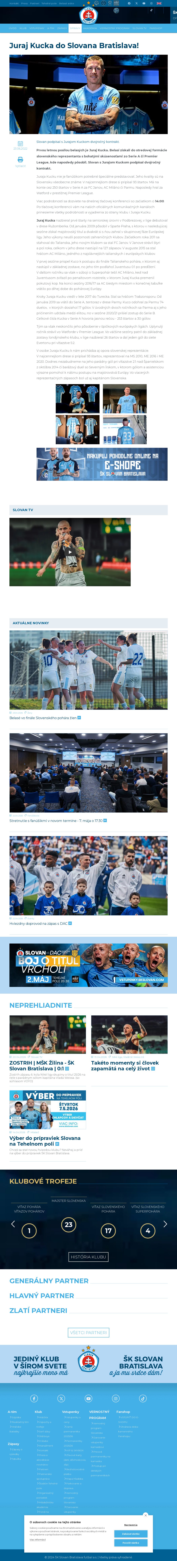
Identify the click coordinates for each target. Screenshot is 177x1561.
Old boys (43, 1431)
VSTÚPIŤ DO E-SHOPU (128, 1415)
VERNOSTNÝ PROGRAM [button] (115, 28)
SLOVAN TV (140, 28)
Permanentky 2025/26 (73, 1439)
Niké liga (117, 1044)
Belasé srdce (66, 3)
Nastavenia (130, 1525)
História (42, 1412)
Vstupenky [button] (36, 28)
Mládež (34, 1116)
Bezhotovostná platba (74, 1467)
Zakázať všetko (131, 1534)
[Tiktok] (151, 10)
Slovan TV (36, 1044)
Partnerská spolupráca (44, 1472)
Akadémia (90, 28)
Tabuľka (15, 1454)
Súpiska (15, 1412)
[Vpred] (165, 1219)
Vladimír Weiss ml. (133, 1044)
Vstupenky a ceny (72, 1415)
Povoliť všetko (131, 1543)
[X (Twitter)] (136, 3)
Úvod (13, 28)
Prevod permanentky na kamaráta (100, 1452)
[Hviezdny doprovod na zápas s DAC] (88, 875)
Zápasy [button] (62, 28)
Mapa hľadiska (73, 1474)
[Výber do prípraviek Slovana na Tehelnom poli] (47, 1101)
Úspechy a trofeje (44, 1420)
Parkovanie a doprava (72, 1481)
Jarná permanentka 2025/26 (72, 1427)
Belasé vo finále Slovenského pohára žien (44, 718)
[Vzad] (12, 1219)
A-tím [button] (50, 28)
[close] (145, 1515)
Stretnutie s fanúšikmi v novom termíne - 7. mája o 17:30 (57, 821)
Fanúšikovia (33, 815)
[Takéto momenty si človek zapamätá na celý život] (129, 1028)
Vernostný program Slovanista (71, 1493)
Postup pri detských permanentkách (100, 1466)
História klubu (88, 1252)
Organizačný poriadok (45, 1491)
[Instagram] (151, 3)
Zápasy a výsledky (15, 1447)
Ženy (29, 713)
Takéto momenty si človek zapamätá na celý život (125, 1053)
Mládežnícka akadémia (45, 1500)
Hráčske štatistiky (15, 1424)
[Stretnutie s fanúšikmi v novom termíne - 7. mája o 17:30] (88, 773)
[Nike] (88, 1285)
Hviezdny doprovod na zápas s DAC (40, 924)
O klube (42, 1436)
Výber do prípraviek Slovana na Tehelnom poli (45, 1125)
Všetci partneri (88, 1328)
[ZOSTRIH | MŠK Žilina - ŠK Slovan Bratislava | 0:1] (47, 1028)
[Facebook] (129, 3)
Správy (75, 28)
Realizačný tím (19, 1417)
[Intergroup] (68, 1315)
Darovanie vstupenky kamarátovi (71, 1507)
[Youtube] (144, 3)
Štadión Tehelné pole (47, 1481)
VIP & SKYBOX (74, 1445)
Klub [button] (23, 28)
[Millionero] (115, 1300)
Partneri (42, 1464)
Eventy (31, 918)
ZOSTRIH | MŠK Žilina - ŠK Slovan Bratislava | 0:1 (41, 1053)
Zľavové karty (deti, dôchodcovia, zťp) (75, 1455)
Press (24, 3)
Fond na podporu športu (46, 1510)
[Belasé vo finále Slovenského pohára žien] (88, 670)
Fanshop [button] (156, 28)
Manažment (45, 1441)
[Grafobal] (61, 1300)
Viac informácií (38, 1539)
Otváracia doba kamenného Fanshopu (128, 1427)
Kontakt (42, 1445)
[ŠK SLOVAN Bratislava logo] (88, 12)
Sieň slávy (43, 1426)
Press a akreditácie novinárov (43, 1455)
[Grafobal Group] (109, 1315)
